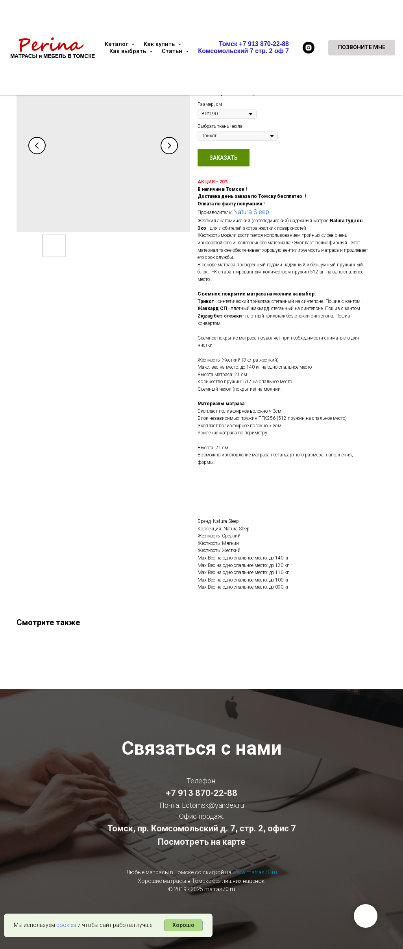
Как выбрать (128, 51)
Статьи (173, 51)
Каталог (117, 44)
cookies (66, 925)
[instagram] (308, 48)
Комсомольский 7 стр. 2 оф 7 (243, 51)
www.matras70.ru (255, 872)
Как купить (160, 44)
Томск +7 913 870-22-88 (254, 44)
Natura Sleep (251, 212)
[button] (361, 47)
